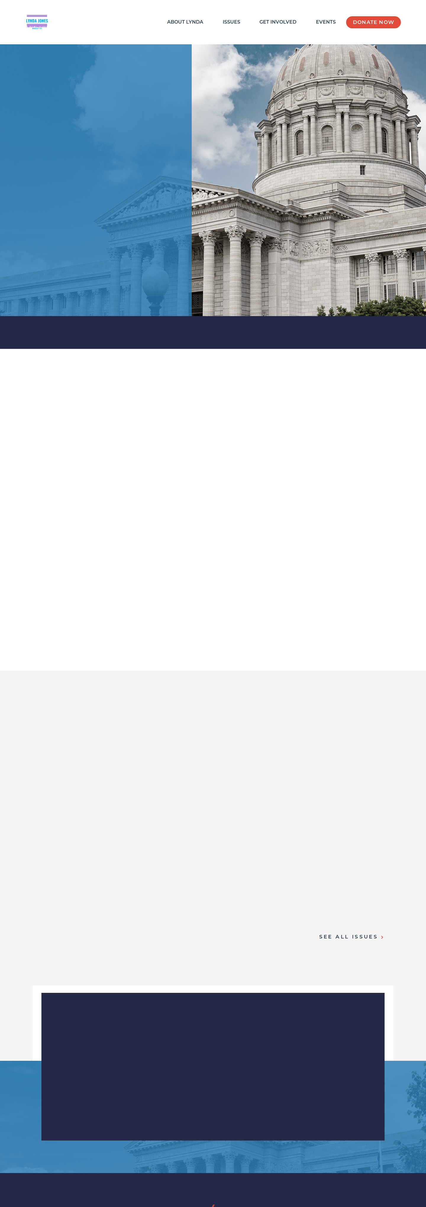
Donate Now (373, 22)
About (185, 22)
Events (326, 22)
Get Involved (277, 22)
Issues (231, 22)
